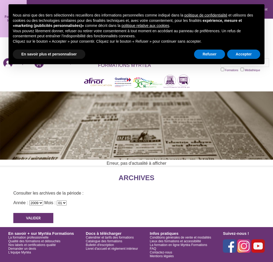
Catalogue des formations (104, 241)
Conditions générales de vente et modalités (180, 237)
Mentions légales (162, 256)
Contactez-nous (161, 252)
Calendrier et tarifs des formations (110, 237)
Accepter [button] (244, 54)
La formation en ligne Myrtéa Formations (178, 245)
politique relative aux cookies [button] (145, 25)
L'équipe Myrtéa (19, 252)
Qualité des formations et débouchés (34, 241)
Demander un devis (22, 249)
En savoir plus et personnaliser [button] (49, 54)
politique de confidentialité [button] (205, 15)
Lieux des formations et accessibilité (175, 241)
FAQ (153, 249)
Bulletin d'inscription (100, 245)
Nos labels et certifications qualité (32, 245)
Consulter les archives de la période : (48, 193)
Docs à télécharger (104, 233)
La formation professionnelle (28, 237)
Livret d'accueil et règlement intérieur (112, 249)
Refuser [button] (209, 54)
